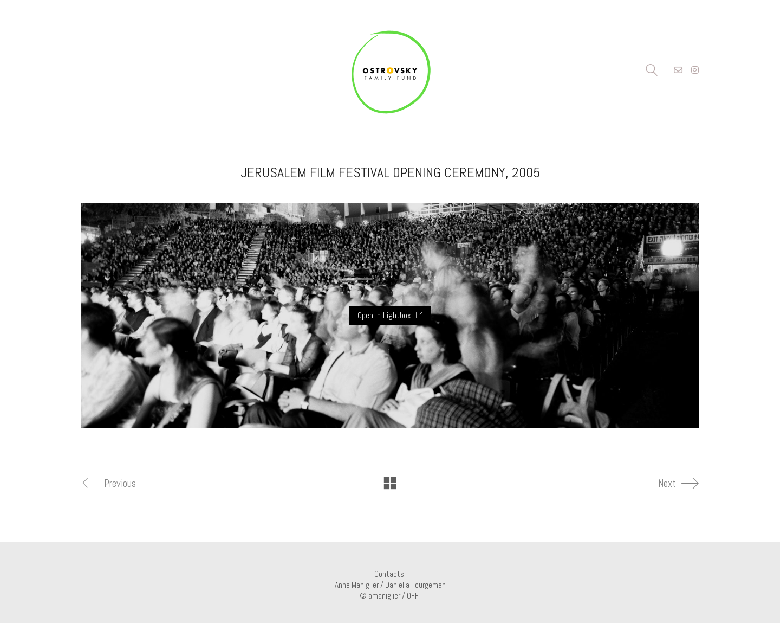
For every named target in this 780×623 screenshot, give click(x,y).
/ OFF (411, 595)
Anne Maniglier (357, 585)
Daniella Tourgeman (415, 585)
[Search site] (652, 71)
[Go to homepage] (390, 70)
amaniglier (384, 595)
